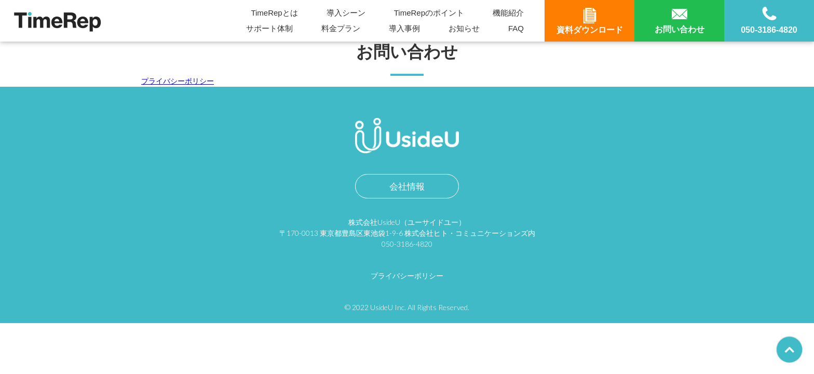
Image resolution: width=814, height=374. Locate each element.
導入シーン (346, 12)
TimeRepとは (274, 12)
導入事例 (404, 28)
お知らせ (464, 28)
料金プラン (340, 28)
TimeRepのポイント (429, 12)
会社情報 (407, 186)
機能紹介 (508, 12)
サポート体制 (269, 28)
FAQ (516, 28)
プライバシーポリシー (177, 81)
